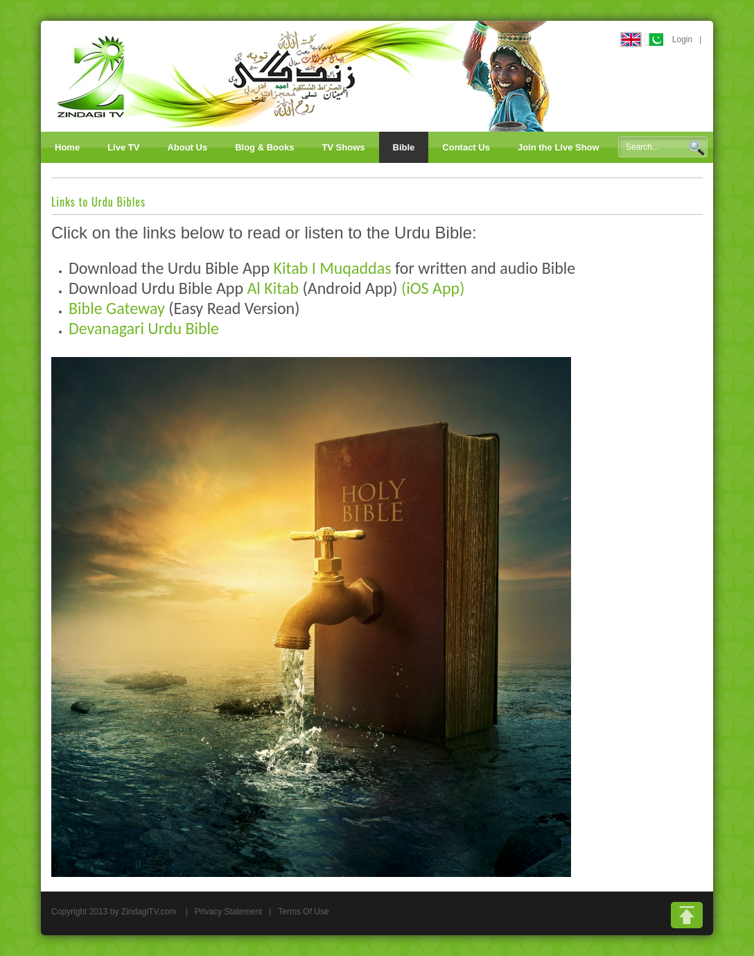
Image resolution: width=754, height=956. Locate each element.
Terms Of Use (303, 911)
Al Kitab (273, 288)
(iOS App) (433, 288)
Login (682, 39)
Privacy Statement (228, 911)
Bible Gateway (117, 308)
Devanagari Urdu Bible (144, 328)
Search (696, 147)
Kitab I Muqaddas (332, 268)
